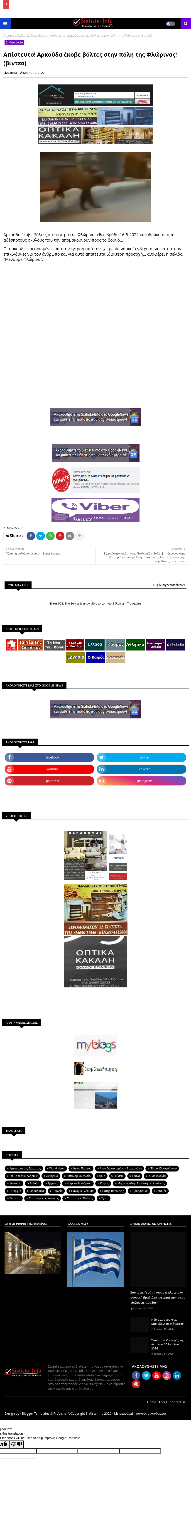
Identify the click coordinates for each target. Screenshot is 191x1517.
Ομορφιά (15, 1191)
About (162, 1402)
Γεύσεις (118, 1176)
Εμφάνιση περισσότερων (169, 585)
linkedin (145, 769)
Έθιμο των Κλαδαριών (24, 1176)
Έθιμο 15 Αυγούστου (163, 1168)
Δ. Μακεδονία (37, 35)
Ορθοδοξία (37, 1191)
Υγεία (104, 1198)
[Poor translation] (16, 1444)
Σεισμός (162, 1191)
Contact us (177, 1402)
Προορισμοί (140, 1191)
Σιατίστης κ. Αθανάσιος (44, 1198)
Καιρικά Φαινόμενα (79, 1183)
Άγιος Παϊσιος (82, 1168)
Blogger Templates (35, 1413)
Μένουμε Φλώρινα (22, 259)
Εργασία (53, 1183)
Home (151, 1402)
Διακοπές (15, 1183)
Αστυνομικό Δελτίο (79, 1176)
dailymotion (49, 792)
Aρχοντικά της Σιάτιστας (25, 1168)
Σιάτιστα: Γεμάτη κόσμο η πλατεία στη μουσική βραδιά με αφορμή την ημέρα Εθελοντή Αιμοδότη (158, 1297)
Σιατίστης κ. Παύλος (80, 1198)
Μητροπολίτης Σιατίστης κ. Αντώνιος (141, 1183)
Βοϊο (102, 1176)
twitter (145, 757)
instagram (144, 781)
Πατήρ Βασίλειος (113, 1191)
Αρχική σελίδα (14, 35)
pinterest (52, 781)
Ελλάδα (34, 1183)
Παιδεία (58, 1191)
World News (57, 1168)
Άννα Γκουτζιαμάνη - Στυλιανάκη (121, 1168)
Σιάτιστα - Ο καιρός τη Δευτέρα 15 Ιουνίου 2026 (167, 1344)
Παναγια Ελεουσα (82, 1191)
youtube (53, 769)
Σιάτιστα (15, 1198)
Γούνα (136, 1176)
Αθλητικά (52, 1176)
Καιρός (104, 1183)
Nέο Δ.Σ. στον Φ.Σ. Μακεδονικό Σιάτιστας (167, 1322)
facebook (52, 757)
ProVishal (60, 1413)
